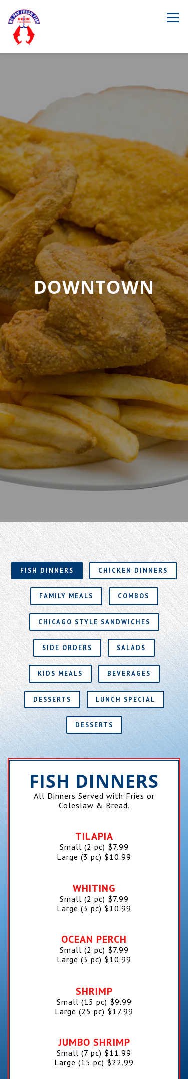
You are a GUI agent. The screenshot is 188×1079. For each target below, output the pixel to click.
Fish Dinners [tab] (47, 499)
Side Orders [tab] (67, 576)
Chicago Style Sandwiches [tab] (94, 550)
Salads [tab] (131, 576)
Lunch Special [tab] (125, 627)
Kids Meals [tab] (60, 602)
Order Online (94, 1070)
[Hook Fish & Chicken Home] (24, 26)
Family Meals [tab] (66, 524)
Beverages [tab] (129, 602)
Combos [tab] (133, 524)
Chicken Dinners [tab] (133, 499)
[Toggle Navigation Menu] (173, 17)
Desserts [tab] (52, 627)
